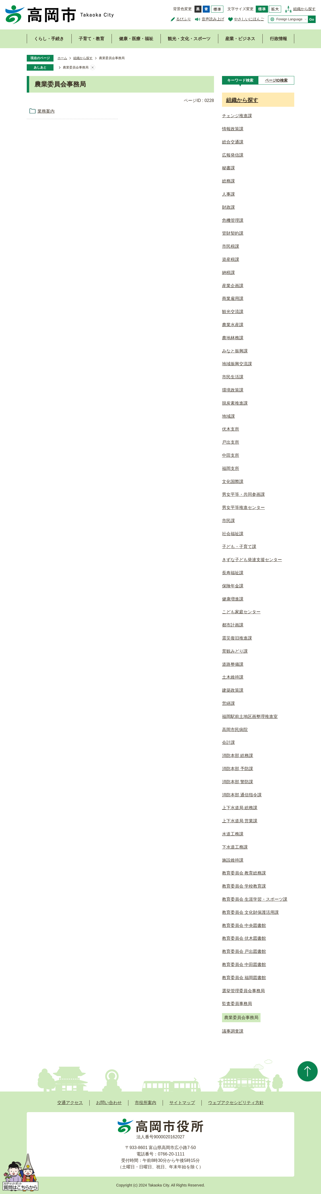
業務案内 (46, 111)
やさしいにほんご (249, 19)
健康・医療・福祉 (136, 38)
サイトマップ (182, 1102)
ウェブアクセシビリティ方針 (236, 1102)
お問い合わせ (109, 1102)
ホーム (62, 58)
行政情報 (278, 38)
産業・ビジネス (240, 38)
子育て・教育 (91, 38)
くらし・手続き (49, 38)
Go (311, 19)
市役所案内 (145, 1102)
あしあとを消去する (93, 68)
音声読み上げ (213, 19)
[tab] (240, 80)
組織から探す (304, 9)
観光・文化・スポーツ (189, 38)
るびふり (183, 19)
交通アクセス (70, 1102)
